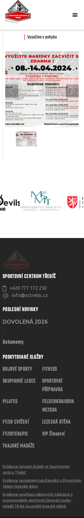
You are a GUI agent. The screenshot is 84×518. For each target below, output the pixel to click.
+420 (28, 269)
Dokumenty (13, 324)
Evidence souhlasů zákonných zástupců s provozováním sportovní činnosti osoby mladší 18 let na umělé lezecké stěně (37, 482)
